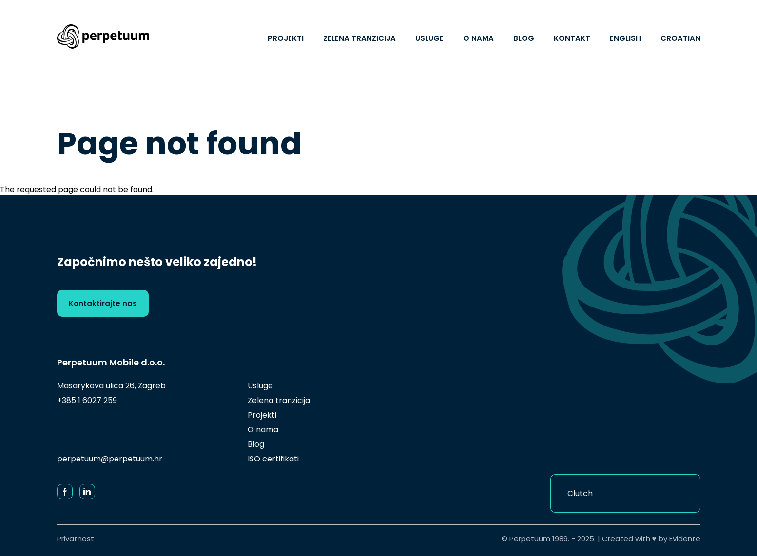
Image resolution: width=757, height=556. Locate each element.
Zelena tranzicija (359, 38)
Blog (523, 38)
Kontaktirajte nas (103, 303)
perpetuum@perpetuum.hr (109, 458)
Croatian (680, 38)
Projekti (286, 38)
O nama (478, 38)
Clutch (580, 493)
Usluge (429, 38)
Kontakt (572, 38)
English (625, 38)
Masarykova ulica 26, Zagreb (111, 385)
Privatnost (75, 539)
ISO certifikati (273, 458)
